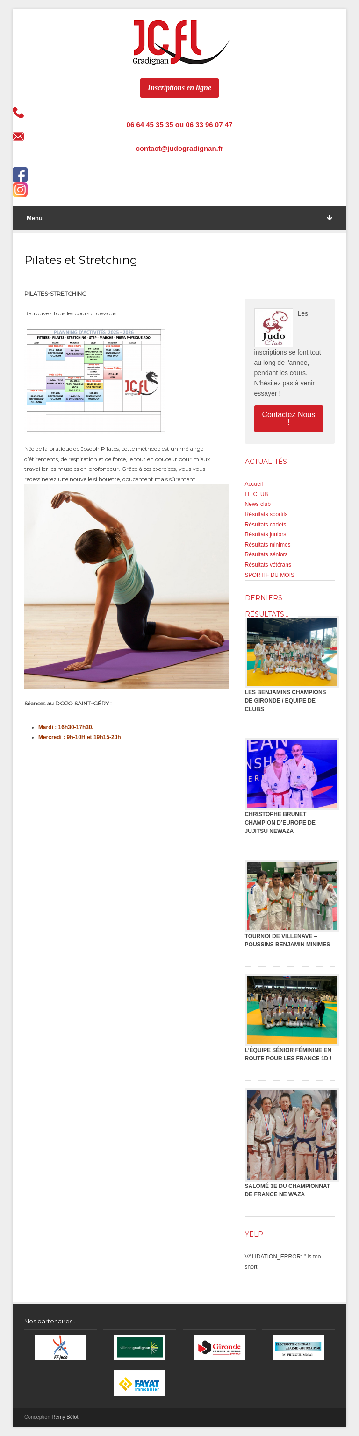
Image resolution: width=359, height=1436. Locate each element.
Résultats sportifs (266, 514)
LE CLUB (256, 494)
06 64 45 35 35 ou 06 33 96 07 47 (180, 124)
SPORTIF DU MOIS (269, 575)
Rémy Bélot (65, 1417)
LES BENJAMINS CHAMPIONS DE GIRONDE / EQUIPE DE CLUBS (285, 700)
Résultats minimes (268, 544)
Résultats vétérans (268, 565)
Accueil (254, 484)
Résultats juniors (266, 534)
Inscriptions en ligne (179, 88)
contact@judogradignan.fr (179, 148)
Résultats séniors (266, 554)
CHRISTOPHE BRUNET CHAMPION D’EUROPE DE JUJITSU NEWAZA (280, 822)
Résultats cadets (266, 524)
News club (258, 504)
